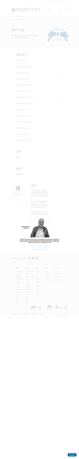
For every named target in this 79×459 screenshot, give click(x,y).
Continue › (72, 455)
